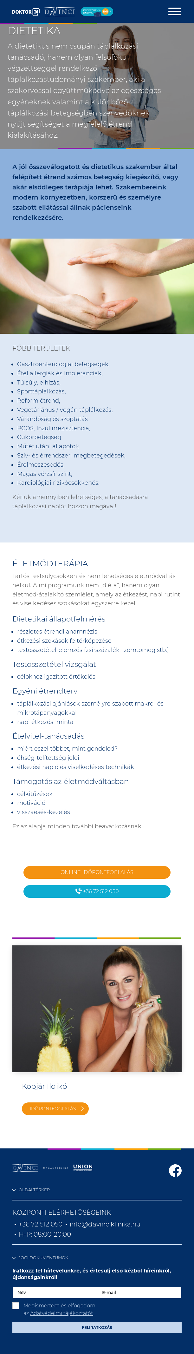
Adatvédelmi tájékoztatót (61, 1313)
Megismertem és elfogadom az (59, 1309)
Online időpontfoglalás (97, 872)
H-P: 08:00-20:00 (45, 1234)
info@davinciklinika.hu (105, 1224)
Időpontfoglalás (53, 1109)
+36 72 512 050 (97, 891)
